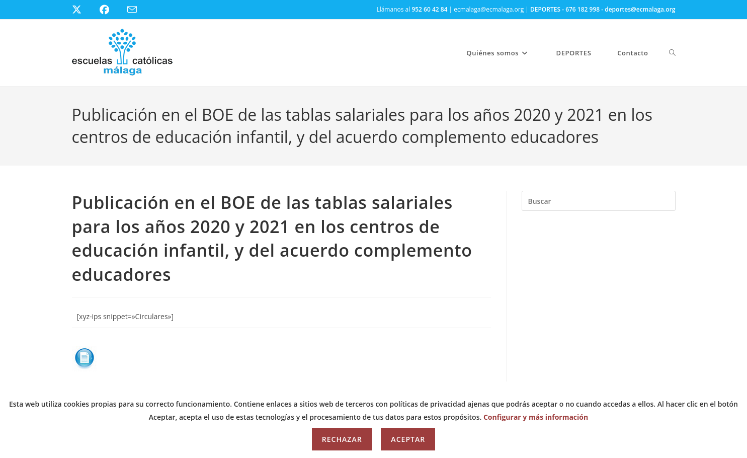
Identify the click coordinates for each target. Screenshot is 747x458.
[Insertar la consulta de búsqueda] (599, 201)
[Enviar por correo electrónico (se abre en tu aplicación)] (138, 10)
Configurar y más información (535, 417)
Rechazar (342, 439)
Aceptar (408, 439)
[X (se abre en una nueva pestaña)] (84, 10)
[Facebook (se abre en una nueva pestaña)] (110, 10)
